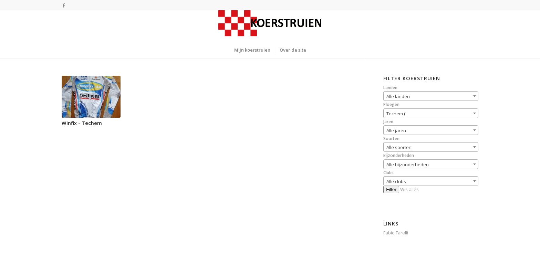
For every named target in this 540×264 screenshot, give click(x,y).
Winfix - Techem (82, 123)
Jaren (388, 122)
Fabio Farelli (395, 233)
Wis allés (409, 189)
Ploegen (391, 104)
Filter (391, 189)
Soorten (391, 138)
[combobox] (430, 96)
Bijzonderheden (398, 155)
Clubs (388, 173)
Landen (390, 88)
